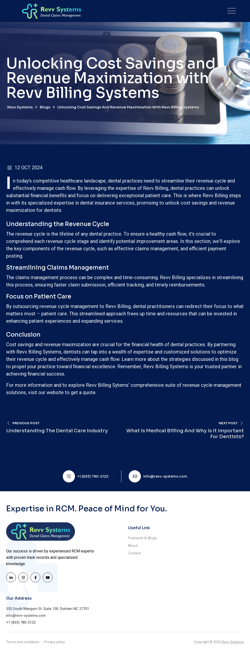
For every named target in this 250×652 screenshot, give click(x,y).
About (133, 545)
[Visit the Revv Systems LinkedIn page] (11, 577)
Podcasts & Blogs (142, 538)
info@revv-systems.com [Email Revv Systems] (165, 476)
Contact (134, 553)
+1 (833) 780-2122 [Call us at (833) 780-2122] (92, 476)
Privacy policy (54, 642)
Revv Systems (233, 642)
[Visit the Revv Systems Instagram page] (23, 577)
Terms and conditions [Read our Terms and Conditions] (22, 642)
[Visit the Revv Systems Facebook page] (35, 577)
